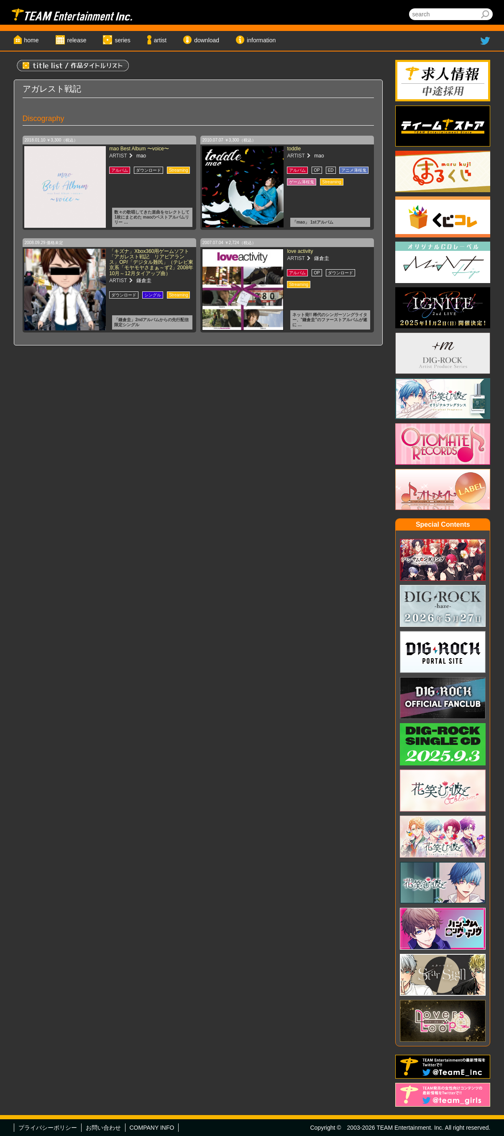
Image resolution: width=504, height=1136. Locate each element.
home (31, 40)
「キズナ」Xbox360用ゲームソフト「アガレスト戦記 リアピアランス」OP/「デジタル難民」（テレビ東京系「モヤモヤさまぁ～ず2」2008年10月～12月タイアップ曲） (151, 262)
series (122, 40)
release (77, 40)
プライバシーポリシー (47, 1127)
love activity (300, 251)
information (261, 40)
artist (160, 40)
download (206, 40)
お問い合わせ (103, 1127)
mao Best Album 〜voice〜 (139, 149)
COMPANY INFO (152, 1127)
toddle (294, 149)
